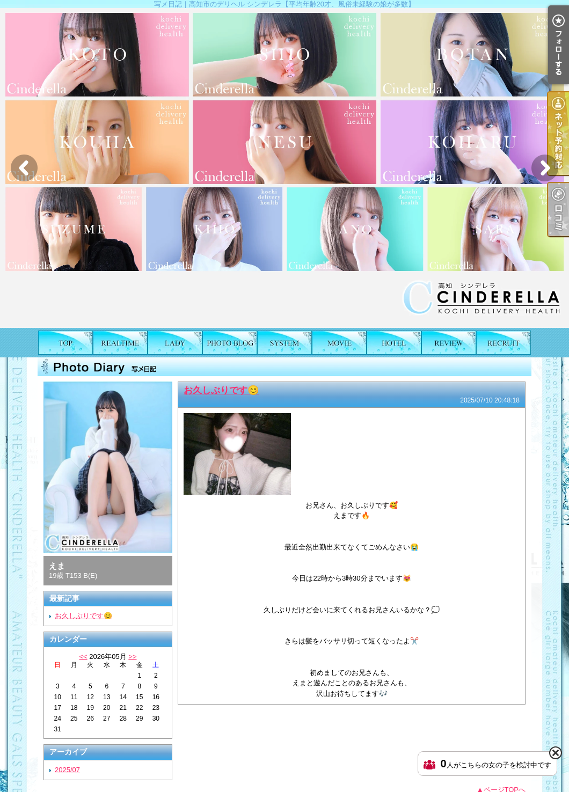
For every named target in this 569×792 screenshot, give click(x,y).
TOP (65, 343)
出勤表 (120, 343)
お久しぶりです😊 (83, 616)
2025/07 (67, 770)
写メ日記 (229, 343)
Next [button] (544, 168)
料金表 (284, 343)
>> (132, 656)
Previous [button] (24, 168)
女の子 (175, 343)
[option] (284, 168)
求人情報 (503, 343)
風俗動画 (339, 343)
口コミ (448, 343)
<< (83, 656)
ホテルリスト (394, 343)
